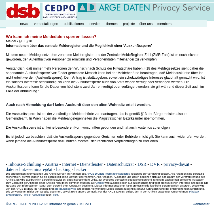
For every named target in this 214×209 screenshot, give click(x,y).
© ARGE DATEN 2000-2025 (27, 204)
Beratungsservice (65, 188)
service (95, 24)
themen (112, 24)
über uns (146, 24)
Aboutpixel (38, 194)
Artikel (100, 182)
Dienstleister (91, 164)
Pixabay (193, 191)
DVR (155, 164)
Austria (51, 164)
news (24, 24)
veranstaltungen (46, 24)
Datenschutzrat (120, 164)
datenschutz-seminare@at (29, 169)
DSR (141, 164)
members (164, 24)
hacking (63, 169)
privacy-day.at (176, 164)
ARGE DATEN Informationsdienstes (108, 173)
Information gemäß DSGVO (70, 204)
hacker (80, 169)
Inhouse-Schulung (24, 164)
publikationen (74, 24)
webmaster (201, 204)
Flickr (55, 194)
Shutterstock (13, 194)
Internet (69, 164)
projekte (129, 24)
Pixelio (27, 194)
